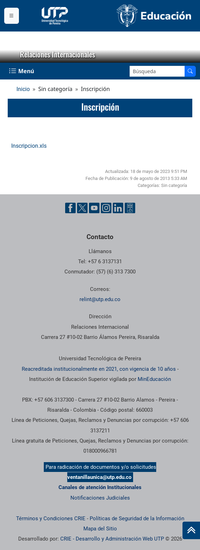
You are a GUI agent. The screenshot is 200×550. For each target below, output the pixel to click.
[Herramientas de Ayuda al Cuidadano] (130, 208)
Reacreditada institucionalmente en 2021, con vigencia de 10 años (99, 369)
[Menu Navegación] (22, 71)
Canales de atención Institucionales (100, 487)
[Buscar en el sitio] (190, 71)
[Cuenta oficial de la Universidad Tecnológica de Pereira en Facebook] (70, 208)
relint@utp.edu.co (100, 299)
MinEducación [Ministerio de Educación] (154, 379)
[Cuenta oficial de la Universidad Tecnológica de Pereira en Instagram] (106, 208)
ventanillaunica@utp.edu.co (99, 477)
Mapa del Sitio (100, 528)
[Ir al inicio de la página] (191, 530)
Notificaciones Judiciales (100, 498)
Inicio (23, 89)
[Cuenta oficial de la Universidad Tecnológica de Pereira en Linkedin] (118, 208)
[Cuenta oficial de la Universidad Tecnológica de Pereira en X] (82, 208)
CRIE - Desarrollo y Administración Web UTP (112, 539)
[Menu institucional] (11, 16)
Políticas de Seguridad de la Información (137, 518)
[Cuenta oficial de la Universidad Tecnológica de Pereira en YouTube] (94, 208)
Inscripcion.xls (29, 145)
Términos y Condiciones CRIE (50, 518)
